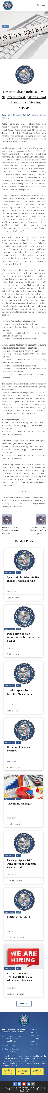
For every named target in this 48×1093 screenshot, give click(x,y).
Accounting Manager (19, 803)
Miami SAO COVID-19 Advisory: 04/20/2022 (38, 528)
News (6, 26)
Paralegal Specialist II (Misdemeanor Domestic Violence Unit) (21, 863)
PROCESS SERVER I (18, 916)
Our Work (34, 1032)
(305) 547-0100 (10, 1045)
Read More (11, 592)
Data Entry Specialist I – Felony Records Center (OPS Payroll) (23, 637)
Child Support (35, 1035)
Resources (34, 1045)
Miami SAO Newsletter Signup (37, 1071)
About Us (33, 1029)
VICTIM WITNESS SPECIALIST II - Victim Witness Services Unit (20, 977)
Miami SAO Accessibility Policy (23, 1071)
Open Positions (9, 572)
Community (34, 1038)
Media (32, 1041)
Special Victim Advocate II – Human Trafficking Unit (23, 578)
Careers (33, 1048)
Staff (18, 572)
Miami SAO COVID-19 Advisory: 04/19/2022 (10, 528)
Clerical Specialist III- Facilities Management (20, 692)
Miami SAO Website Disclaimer (8, 1071)
